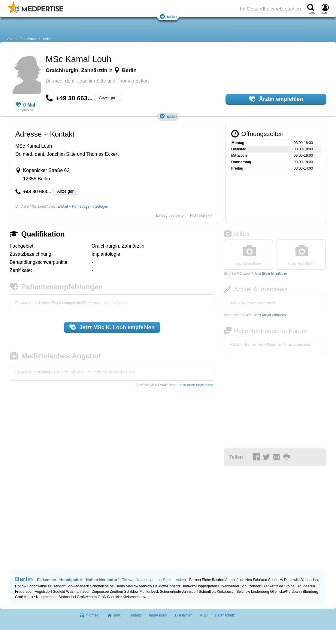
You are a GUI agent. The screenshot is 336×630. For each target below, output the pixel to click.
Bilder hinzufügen (274, 273)
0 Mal (25, 105)
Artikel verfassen (274, 315)
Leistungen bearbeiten (195, 385)
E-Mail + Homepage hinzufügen (83, 206)
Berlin (46, 39)
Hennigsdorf (71, 579)
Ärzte (11, 39)
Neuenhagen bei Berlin (154, 580)
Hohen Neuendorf (102, 579)
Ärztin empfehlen (276, 99)
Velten (181, 580)
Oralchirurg (28, 39)
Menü (168, 16)
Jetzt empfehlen (112, 327)
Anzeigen (108, 97)
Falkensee (46, 579)
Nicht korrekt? (201, 215)
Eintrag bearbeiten (171, 215)
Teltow (127, 580)
